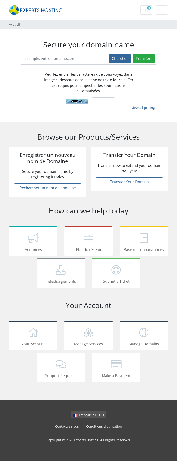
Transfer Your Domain (129, 181)
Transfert (144, 58)
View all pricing (143, 107)
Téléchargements (61, 273)
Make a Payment (116, 368)
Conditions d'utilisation (104, 426)
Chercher (120, 58)
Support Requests (61, 368)
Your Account (33, 336)
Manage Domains (144, 336)
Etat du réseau (88, 242)
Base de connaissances (144, 242)
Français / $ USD (88, 415)
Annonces (33, 242)
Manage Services (88, 336)
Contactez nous (67, 426)
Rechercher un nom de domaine (48, 187)
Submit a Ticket (116, 273)
